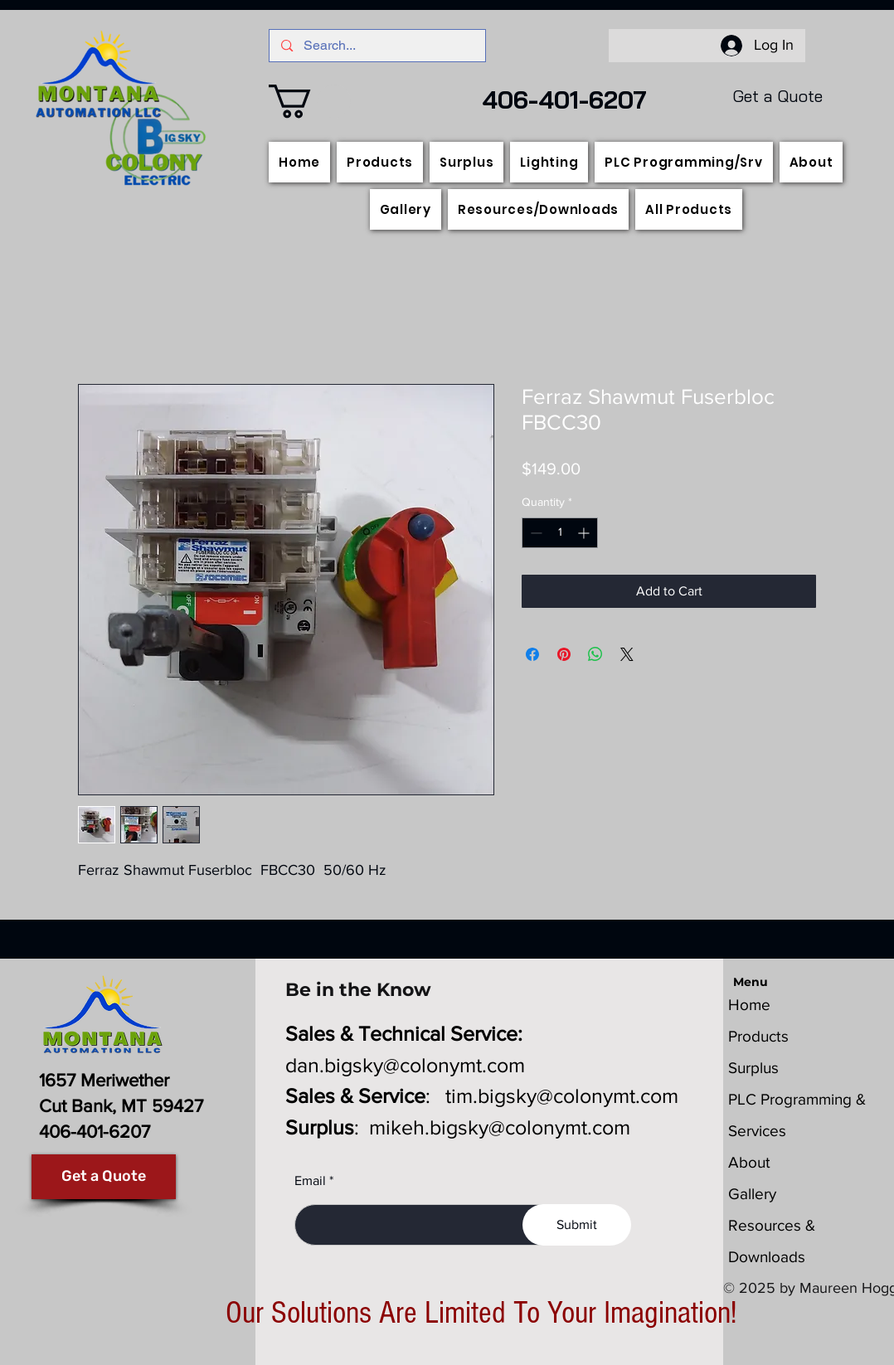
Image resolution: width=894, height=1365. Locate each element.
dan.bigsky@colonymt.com (405, 1064)
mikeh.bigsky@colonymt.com (499, 1127)
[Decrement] (534, 532)
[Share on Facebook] (532, 654)
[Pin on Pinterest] (564, 654)
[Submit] (576, 1225)
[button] (310, 101)
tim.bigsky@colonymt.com (561, 1095)
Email (310, 1181)
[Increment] (585, 532)
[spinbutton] (560, 532)
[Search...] (377, 45)
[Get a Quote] (104, 1176)
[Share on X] (627, 654)
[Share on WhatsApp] (595, 654)
